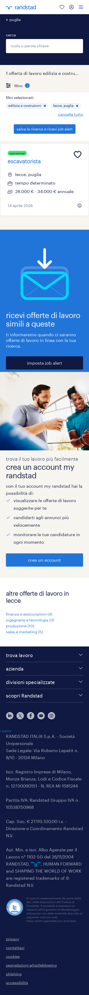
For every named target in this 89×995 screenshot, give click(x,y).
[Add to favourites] (77, 154)
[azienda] (44, 669)
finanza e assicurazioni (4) (29, 614)
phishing (14, 974)
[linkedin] (10, 715)
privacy (12, 939)
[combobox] (44, 46)
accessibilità (17, 982)
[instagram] (51, 715)
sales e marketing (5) (24, 631)
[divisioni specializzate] (44, 682)
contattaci (15, 947)
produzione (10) (20, 626)
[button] (44, 105)
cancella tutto (70, 114)
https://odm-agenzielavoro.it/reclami (51, 920)
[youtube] (41, 715)
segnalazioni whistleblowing (31, 965)
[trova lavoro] (44, 655)
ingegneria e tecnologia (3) (30, 620)
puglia (15, 19)
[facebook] (30, 715)
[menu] (81, 7)
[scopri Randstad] (44, 695)
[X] (20, 715)
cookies (13, 956)
